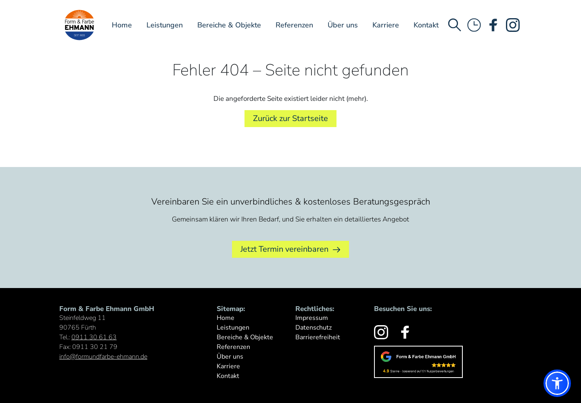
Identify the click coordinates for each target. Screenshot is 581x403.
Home (122, 25)
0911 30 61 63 (94, 337)
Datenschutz (313, 327)
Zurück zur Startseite (290, 118)
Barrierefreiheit (317, 337)
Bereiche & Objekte (229, 25)
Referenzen (294, 25)
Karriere (385, 25)
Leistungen (164, 25)
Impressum (311, 317)
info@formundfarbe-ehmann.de (103, 356)
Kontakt (426, 25)
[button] (557, 383)
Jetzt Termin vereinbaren (290, 249)
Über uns (343, 25)
